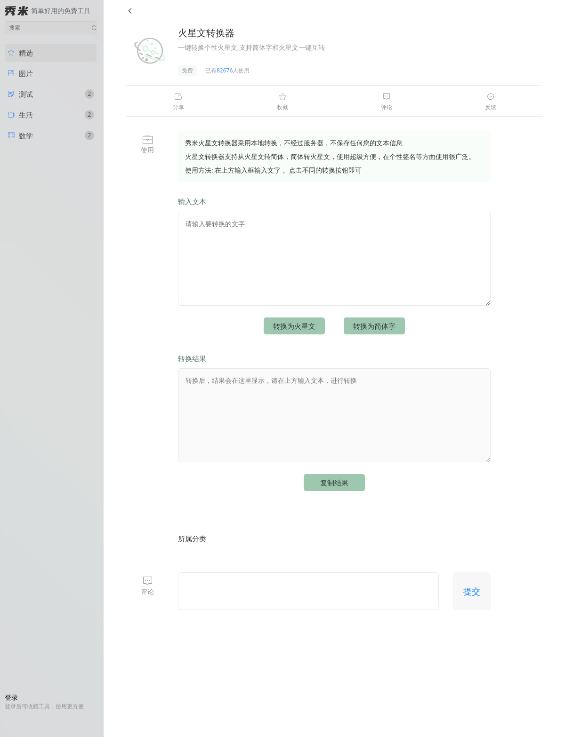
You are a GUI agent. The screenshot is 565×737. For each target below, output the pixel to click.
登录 (11, 697)
